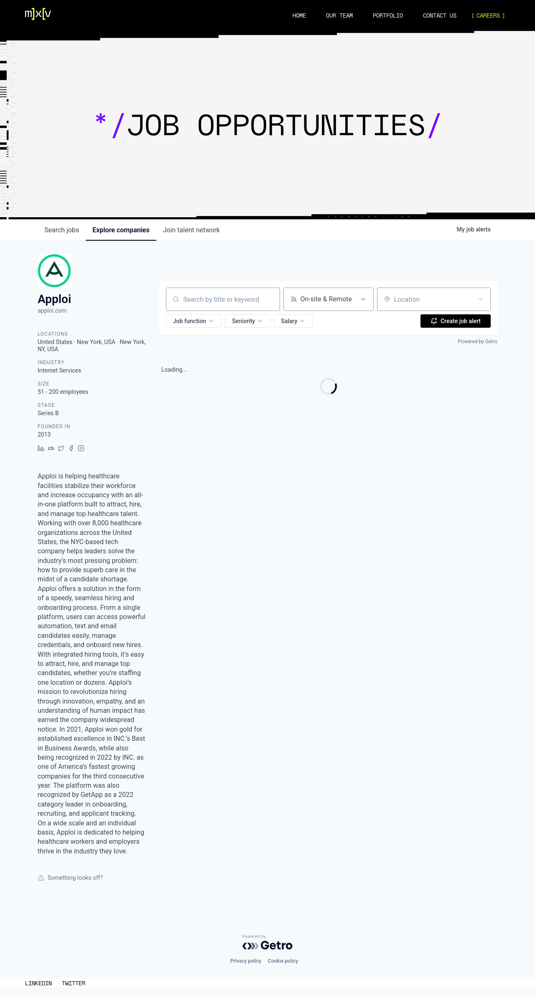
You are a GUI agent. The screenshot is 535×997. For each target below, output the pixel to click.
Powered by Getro (477, 341)
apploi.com (52, 310)
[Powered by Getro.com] (267, 942)
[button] (194, 321)
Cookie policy (283, 961)
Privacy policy (245, 961)
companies (120, 230)
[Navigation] (38, 15)
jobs (61, 230)
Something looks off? (70, 877)
